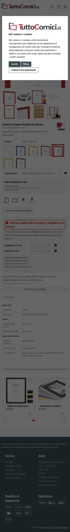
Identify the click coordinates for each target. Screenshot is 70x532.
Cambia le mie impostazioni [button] (23, 70)
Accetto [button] (14, 64)
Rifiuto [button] (26, 64)
